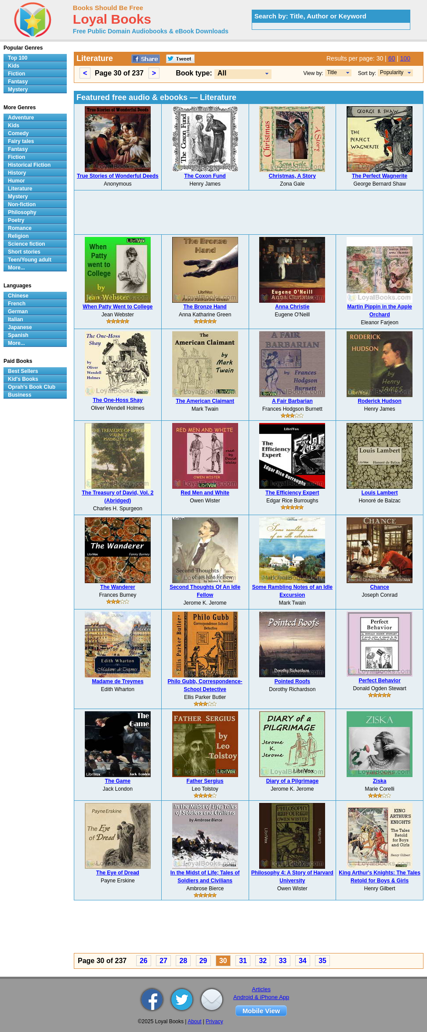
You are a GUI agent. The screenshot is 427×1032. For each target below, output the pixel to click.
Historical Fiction (29, 165)
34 (303, 960)
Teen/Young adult (29, 260)
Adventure (21, 118)
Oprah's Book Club (31, 387)
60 (391, 58)
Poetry (16, 220)
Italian (15, 319)
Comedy (18, 133)
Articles (261, 989)
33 (283, 960)
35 (322, 960)
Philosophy (22, 212)
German (18, 311)
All (221, 73)
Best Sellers (23, 371)
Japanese (20, 327)
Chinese (18, 296)
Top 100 (17, 58)
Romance (20, 228)
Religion (18, 236)
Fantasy (18, 82)
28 (183, 960)
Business (19, 395)
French (16, 304)
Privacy (214, 1021)
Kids (13, 66)
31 (243, 960)
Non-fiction (22, 204)
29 (203, 960)
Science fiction (26, 244)
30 (223, 960)
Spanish (18, 335)
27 (163, 960)
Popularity (391, 72)
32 (263, 960)
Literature (20, 189)
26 (144, 960)
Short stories (24, 252)
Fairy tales (21, 141)
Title (332, 72)
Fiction (16, 74)
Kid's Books (23, 379)
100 (405, 58)
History (17, 173)
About (194, 1021)
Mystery (18, 89)
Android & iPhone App (261, 997)
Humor (16, 181)
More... (16, 268)
